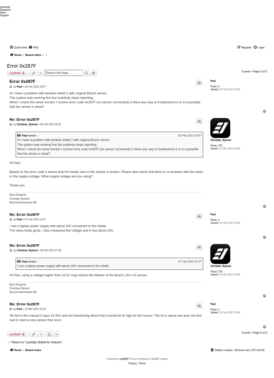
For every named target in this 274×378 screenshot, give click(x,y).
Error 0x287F (21, 66)
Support (4, 15)
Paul (213, 81)
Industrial (5, 7)
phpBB (124, 359)
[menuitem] (33, 47)
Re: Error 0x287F (24, 119)
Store (3, 12)
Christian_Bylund (220, 140)
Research (5, 9)
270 (220, 145)
